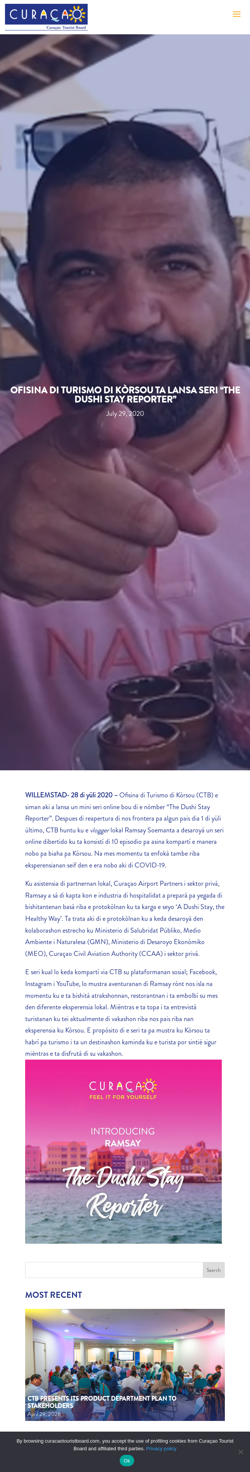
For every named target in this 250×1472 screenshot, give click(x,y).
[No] (240, 1452)
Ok (126, 1461)
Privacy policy (161, 1448)
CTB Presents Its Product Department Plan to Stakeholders (101, 1402)
